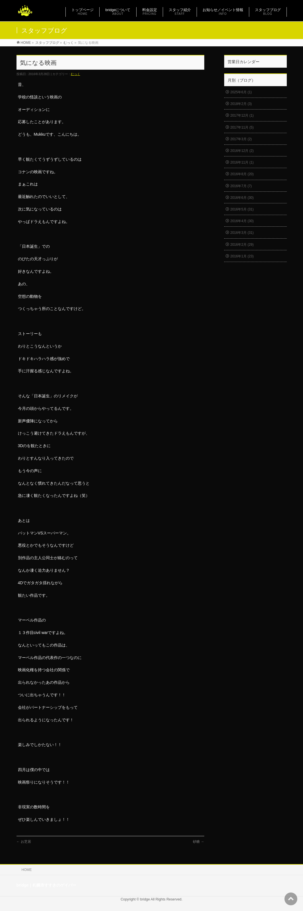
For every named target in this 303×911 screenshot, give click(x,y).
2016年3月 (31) (242, 233)
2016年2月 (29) (242, 245)
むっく (75, 74)
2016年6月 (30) (242, 198)
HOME (27, 870)
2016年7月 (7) (241, 186)
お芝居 (24, 842)
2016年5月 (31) (242, 209)
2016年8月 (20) (242, 174)
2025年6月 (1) (241, 92)
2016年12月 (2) (242, 151)
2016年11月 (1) (242, 162)
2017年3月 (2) (241, 139)
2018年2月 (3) (241, 104)
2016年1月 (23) (242, 256)
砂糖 (198, 842)
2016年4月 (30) (242, 221)
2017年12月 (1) (242, 115)
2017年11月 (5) (242, 127)
